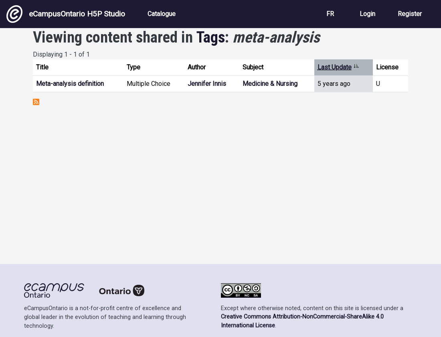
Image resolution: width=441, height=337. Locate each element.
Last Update (338, 67)
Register (410, 14)
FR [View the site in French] (330, 14)
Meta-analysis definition (70, 83)
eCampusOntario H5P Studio (65, 14)
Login (367, 14)
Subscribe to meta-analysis (36, 102)
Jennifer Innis (207, 83)
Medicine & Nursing (270, 83)
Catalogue (162, 14)
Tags (210, 37)
